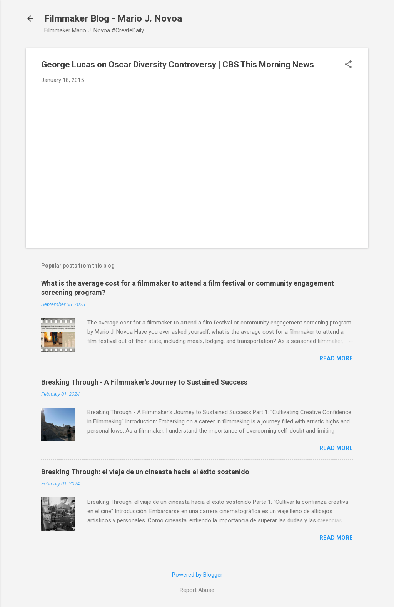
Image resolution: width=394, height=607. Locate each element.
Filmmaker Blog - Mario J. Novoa (113, 18)
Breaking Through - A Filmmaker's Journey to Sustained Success (144, 382)
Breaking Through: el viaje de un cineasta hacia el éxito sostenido (145, 472)
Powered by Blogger (197, 574)
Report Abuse (197, 590)
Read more (336, 358)
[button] (348, 65)
